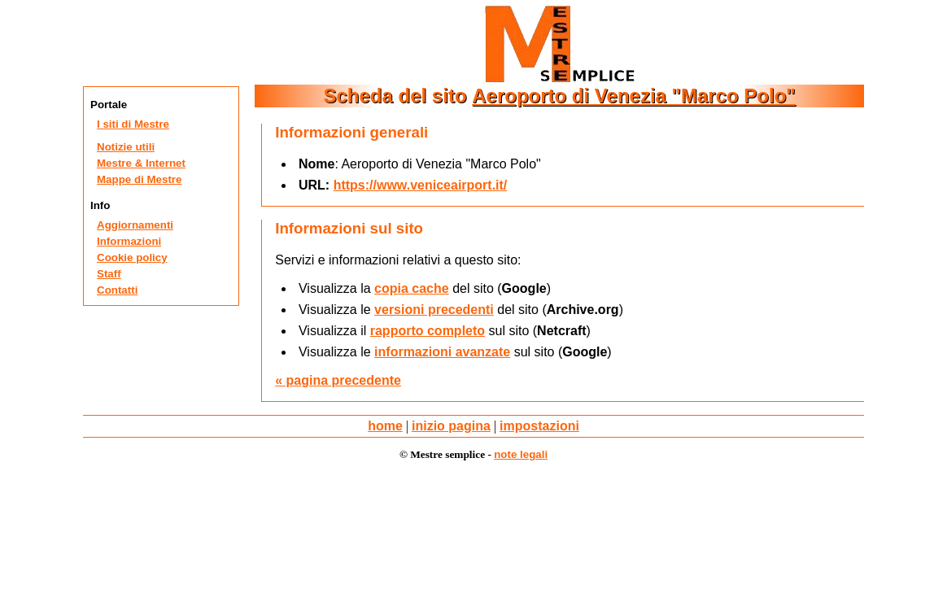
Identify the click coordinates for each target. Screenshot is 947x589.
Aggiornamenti (135, 225)
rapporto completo (427, 331)
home (385, 426)
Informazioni (129, 241)
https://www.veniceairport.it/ (421, 185)
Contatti (117, 290)
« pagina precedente (338, 380)
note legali (521, 454)
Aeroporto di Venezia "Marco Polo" (634, 96)
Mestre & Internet (141, 163)
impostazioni (539, 426)
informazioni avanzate (442, 352)
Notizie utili (126, 147)
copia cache (411, 288)
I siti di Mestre (133, 124)
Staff (109, 274)
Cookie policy (132, 257)
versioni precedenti (434, 309)
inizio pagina (451, 426)
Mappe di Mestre (139, 179)
